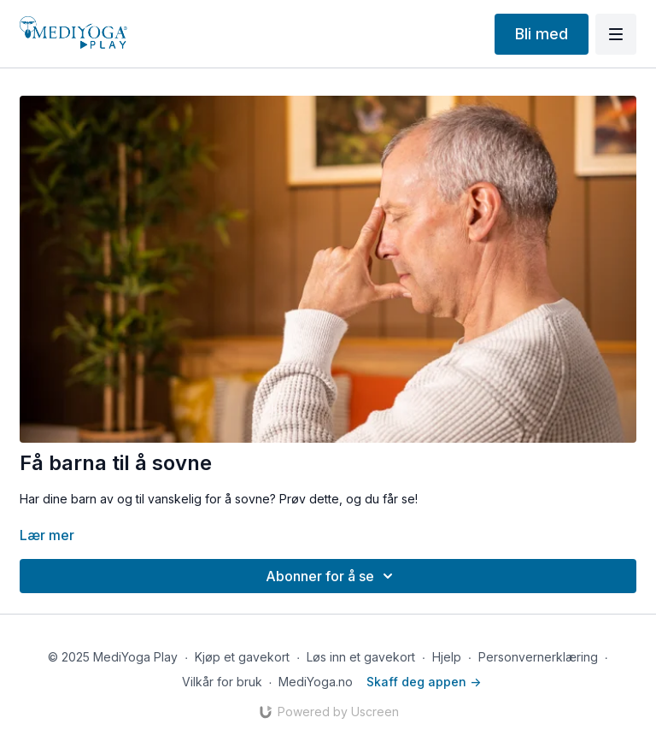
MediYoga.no (315, 681)
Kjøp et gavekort (242, 657)
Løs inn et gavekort (361, 657)
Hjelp (446, 657)
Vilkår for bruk (222, 681)
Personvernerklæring (538, 657)
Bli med (541, 34)
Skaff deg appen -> (423, 681)
